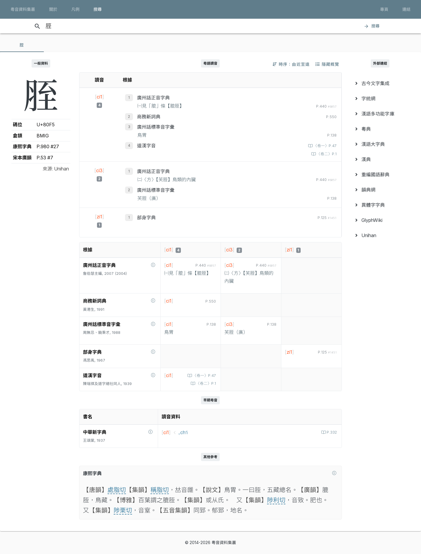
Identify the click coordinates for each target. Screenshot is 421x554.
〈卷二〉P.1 (326, 154)
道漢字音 (146, 146)
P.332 (331, 432)
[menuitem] (380, 83)
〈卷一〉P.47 (324, 146)
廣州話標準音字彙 (155, 127)
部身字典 (146, 217)
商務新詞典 (148, 117)
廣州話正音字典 (153, 98)
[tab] (22, 45)
